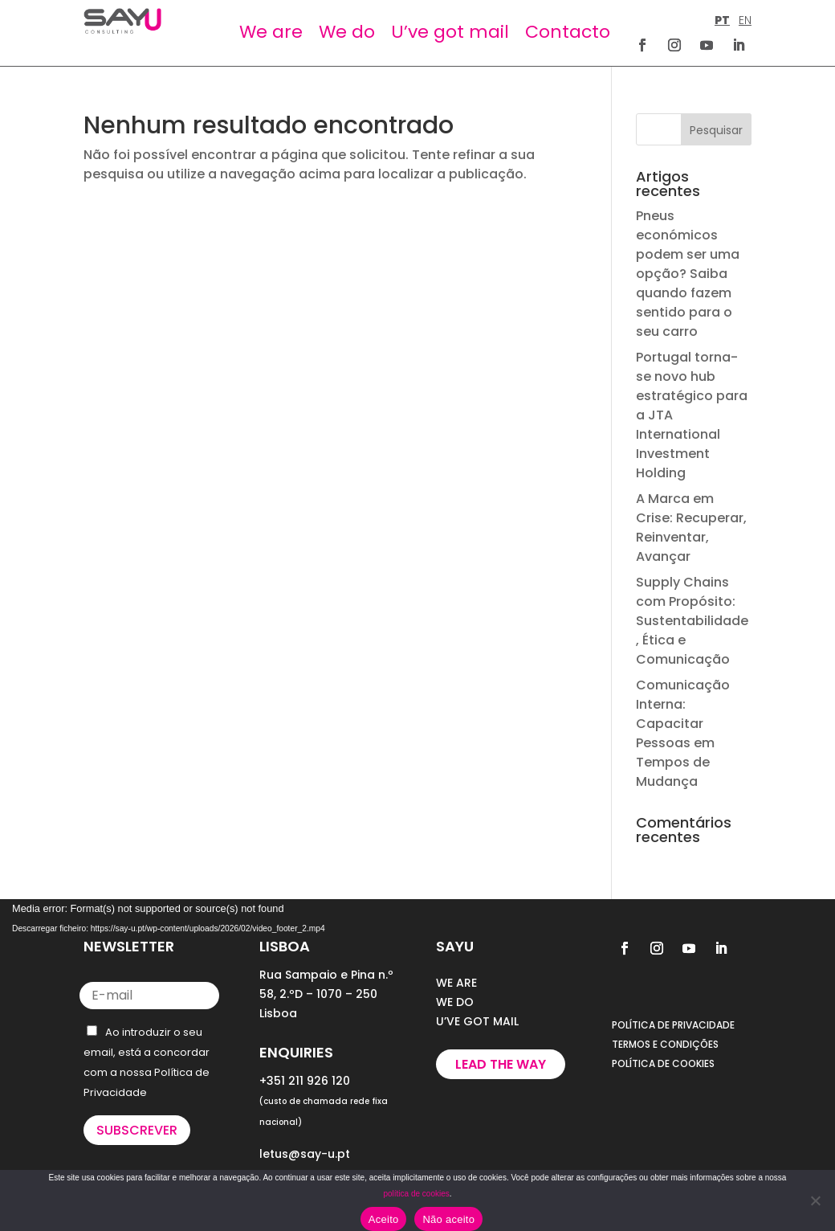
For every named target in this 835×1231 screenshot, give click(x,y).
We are (271, 31)
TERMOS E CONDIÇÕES (665, 1044)
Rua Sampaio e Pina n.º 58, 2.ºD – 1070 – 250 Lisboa (326, 994)
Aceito (384, 1219)
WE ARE (456, 983)
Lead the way (500, 1064)
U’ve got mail (450, 31)
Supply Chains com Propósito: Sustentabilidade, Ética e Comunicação (692, 621)
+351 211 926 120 (304, 1081)
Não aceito (448, 1219)
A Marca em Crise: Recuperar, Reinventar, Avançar (691, 527)
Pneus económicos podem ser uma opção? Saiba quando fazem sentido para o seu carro (687, 274)
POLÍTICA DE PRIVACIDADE (673, 1025)
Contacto (567, 31)
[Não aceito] (815, 1200)
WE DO (455, 1002)
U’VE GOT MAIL (477, 1021)
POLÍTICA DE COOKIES (663, 1063)
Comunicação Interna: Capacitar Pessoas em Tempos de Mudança (683, 733)
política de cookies (416, 1193)
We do (347, 31)
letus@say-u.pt (304, 1154)
